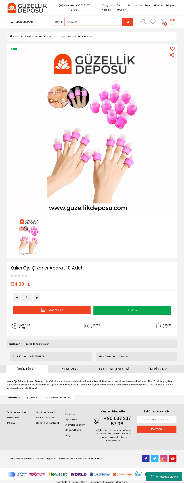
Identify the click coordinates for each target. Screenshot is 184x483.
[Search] (94, 22)
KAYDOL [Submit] (156, 428)
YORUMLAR (70, 368)
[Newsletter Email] (156, 418)
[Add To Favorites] (172, 48)
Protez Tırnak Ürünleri (37, 343)
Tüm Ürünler (121, 8)
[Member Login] (143, 21)
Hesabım (70, 413)
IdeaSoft (61, 481)
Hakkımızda (135, 5)
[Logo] (27, 7)
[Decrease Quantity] (16, 297)
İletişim (170, 5)
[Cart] (167, 22)
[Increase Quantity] (36, 297)
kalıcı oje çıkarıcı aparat (58, 397)
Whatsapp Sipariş (164, 477)
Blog (68, 434)
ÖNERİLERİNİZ (157, 368)
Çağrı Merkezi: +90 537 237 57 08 (73, 8)
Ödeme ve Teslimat (47, 422)
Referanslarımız (154, 5)
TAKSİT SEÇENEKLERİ (113, 368)
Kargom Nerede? (107, 8)
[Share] (172, 55)
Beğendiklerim (73, 429)
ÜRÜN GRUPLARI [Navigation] (22, 22)
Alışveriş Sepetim (75, 424)
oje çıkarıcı (32, 397)
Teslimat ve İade (16, 411)
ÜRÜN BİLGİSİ (26, 368)
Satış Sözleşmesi (46, 417)
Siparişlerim (72, 418)
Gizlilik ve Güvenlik (46, 411)
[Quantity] (26, 297)
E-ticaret (74, 481)
